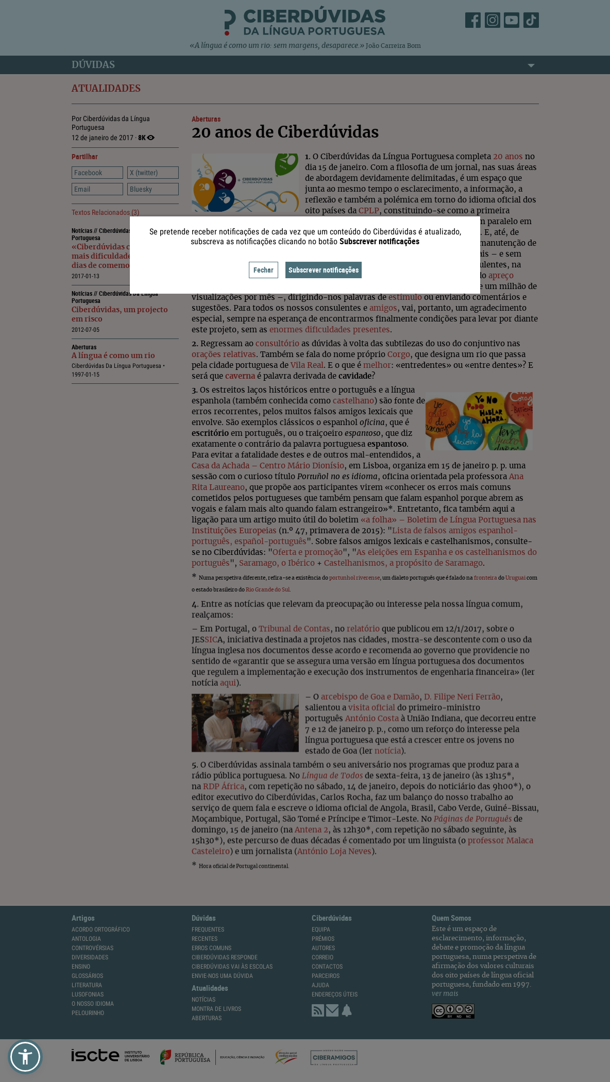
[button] (25, 1057)
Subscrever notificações (324, 270)
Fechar (263, 270)
